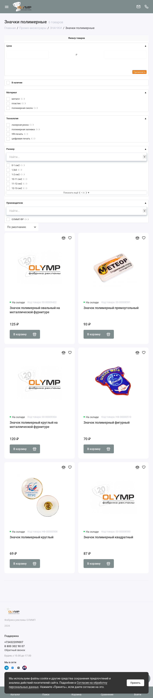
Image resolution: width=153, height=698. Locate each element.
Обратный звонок (14, 650)
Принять (135, 682)
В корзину (24, 334)
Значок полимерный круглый (31, 537)
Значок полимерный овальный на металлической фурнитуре (35, 310)
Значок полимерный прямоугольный (111, 308)
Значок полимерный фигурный (107, 422)
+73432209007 (13, 642)
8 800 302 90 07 (14, 646)
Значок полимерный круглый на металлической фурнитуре (34, 425)
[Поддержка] (146, 6)
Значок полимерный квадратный (108, 537)
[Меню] (6, 6)
